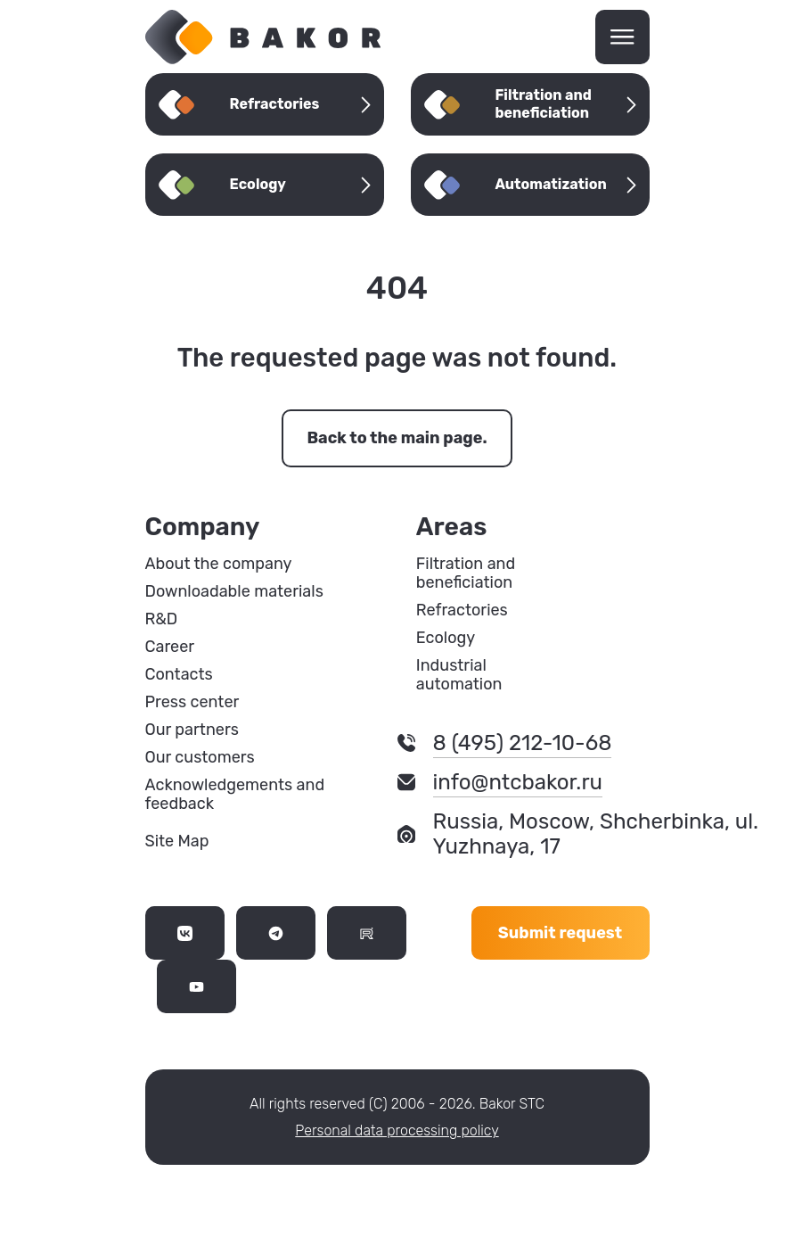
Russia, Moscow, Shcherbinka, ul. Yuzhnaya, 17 (596, 834)
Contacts (179, 674)
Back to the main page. (397, 438)
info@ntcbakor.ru (517, 782)
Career (170, 647)
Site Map (177, 841)
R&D (161, 619)
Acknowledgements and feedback (235, 794)
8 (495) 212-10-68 (522, 742)
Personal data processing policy (396, 1130)
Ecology (445, 638)
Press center (192, 702)
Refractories (462, 610)
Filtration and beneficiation (465, 573)
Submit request (560, 933)
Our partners (192, 730)
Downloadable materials (234, 591)
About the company (218, 564)
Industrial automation (459, 675)
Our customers (200, 757)
